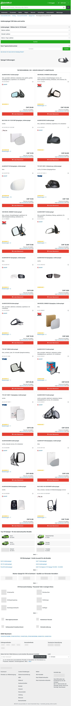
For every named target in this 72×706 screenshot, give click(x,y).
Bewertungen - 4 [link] (41, 334)
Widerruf (20, 679)
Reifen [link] (37, 671)
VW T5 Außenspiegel (6, 563)
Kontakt (20, 685)
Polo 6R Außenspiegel (6, 566)
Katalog (14, 15)
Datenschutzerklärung (24, 674)
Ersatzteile (13, 12)
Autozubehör (50, 12)
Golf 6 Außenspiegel (41, 563)
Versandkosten (25, 111)
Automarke (4, 12)
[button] (64, 7)
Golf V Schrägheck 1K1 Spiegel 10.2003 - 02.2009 (49, 566)
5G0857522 (48, 635)
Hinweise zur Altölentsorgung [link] (8, 674)
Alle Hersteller (39, 674)
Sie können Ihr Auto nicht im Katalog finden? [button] (12, 52)
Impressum (3, 671)
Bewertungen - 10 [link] (6, 197)
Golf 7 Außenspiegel (41, 560)
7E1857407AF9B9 (32, 635)
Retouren (20, 697)
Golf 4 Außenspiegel (6, 560)
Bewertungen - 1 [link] (41, 243)
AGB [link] (19, 677)
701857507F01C (15, 635)
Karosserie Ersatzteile (22, 15)
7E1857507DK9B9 (5, 635)
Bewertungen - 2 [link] (6, 151)
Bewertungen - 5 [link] (41, 105)
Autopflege (41, 12)
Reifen (20, 12)
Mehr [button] (30, 661)
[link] (63, 3)
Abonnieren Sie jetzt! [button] (40, 656)
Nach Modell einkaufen (42, 677)
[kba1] (31, 48)
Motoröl (33, 12)
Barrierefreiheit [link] (22, 700)
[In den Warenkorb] (17, 114)
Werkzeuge (59, 12)
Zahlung (20, 694)
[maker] (35, 30)
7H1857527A (24, 635)
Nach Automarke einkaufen (43, 679)
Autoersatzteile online (5, 15)
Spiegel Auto (32, 15)
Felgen (26, 12)
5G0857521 (41, 635)
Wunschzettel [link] (22, 691)
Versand (20, 688)
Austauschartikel (22, 682)
